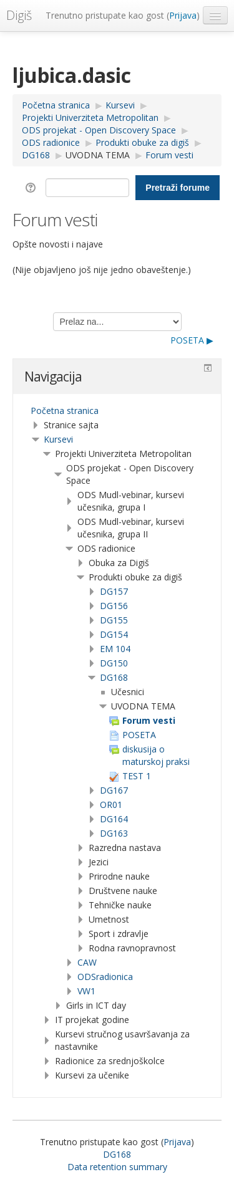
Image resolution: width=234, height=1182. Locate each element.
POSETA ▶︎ (191, 340)
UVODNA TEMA (98, 155)
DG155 (114, 620)
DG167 (114, 790)
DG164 (114, 819)
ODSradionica (105, 977)
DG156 (114, 606)
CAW (87, 962)
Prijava (183, 15)
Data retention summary (117, 1167)
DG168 (114, 677)
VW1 (86, 991)
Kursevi (58, 439)
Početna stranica (65, 410)
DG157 (114, 591)
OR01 (111, 804)
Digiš (19, 15)
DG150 (114, 663)
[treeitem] (117, 411)
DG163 (114, 833)
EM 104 (115, 649)
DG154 (114, 634)
